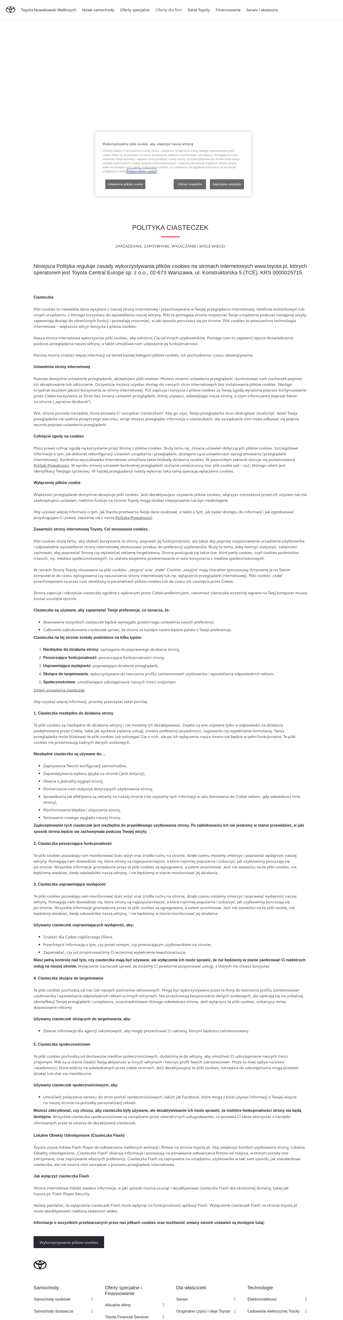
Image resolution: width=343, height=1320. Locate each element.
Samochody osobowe (52, 1299)
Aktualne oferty (118, 1305)
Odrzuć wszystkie (190, 184)
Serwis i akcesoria (262, 9)
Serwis (182, 1299)
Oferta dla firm (168, 9)
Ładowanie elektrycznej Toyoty (274, 1311)
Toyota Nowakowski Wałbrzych (48, 9)
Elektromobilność (262, 1299)
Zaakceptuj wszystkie (227, 184)
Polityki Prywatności (51, 465)
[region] (173, 164)
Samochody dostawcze (53, 1311)
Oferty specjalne (135, 9)
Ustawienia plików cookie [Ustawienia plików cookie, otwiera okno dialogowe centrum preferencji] (125, 184)
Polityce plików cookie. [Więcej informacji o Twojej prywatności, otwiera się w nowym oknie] (141, 171)
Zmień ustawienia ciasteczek (59, 689)
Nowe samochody (98, 9)
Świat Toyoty (199, 9)
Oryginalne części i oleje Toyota (203, 1311)
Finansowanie (228, 9)
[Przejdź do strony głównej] (10, 9)
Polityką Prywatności (133, 517)
